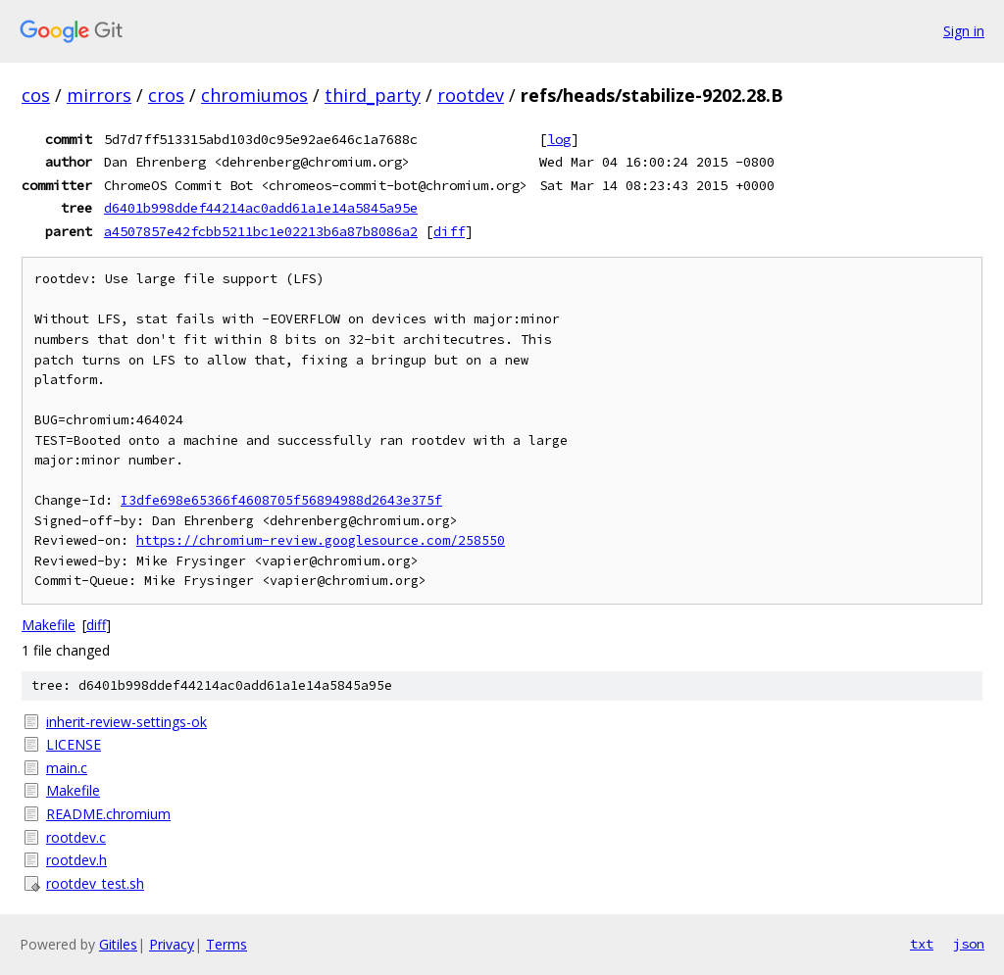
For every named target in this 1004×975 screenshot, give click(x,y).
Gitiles (118, 944)
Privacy (171, 944)
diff (449, 231)
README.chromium (108, 813)
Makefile (48, 624)
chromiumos (254, 95)
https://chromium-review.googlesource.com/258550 (320, 540)
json (968, 943)
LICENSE (73, 744)
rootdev (470, 95)
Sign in (963, 31)
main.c (66, 767)
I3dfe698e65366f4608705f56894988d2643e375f (281, 500)
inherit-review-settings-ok (126, 721)
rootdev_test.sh (95, 883)
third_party (373, 95)
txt (921, 943)
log (559, 139)
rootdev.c (76, 837)
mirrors (99, 95)
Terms (226, 944)
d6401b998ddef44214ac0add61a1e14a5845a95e (261, 208)
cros (166, 95)
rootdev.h (76, 860)
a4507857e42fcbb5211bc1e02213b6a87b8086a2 (261, 231)
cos (36, 95)
